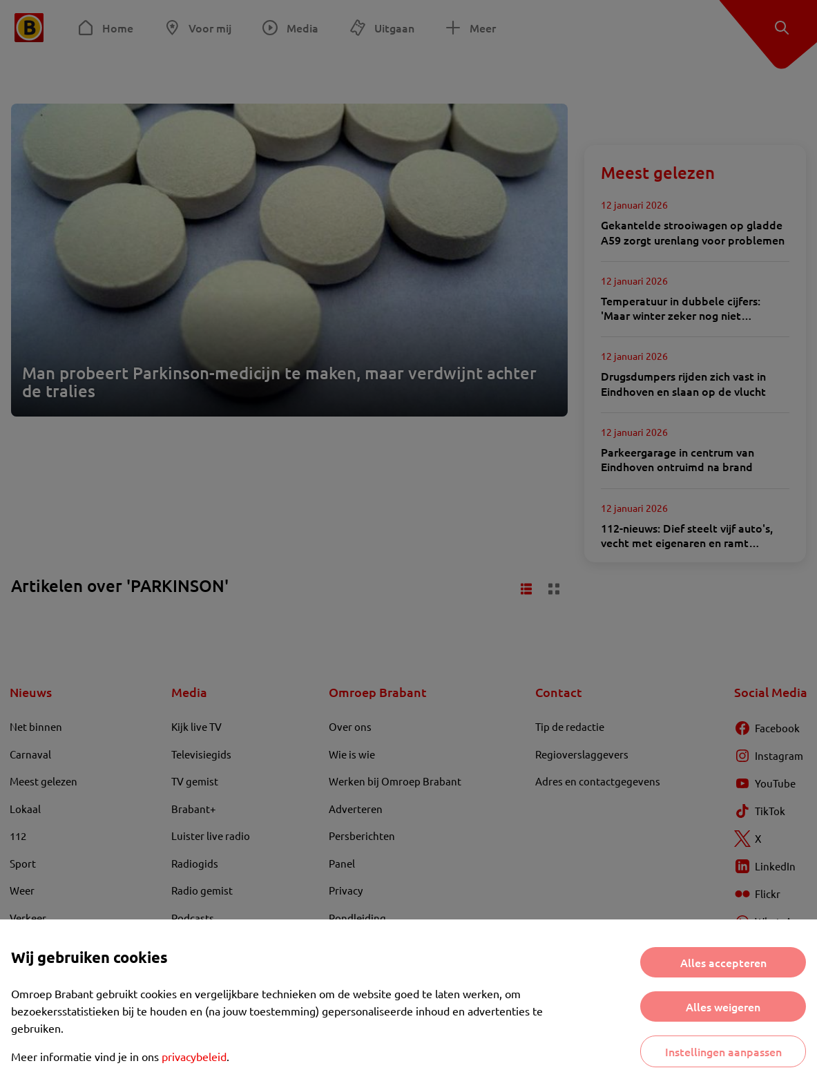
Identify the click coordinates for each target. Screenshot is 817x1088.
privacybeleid (194, 1056)
